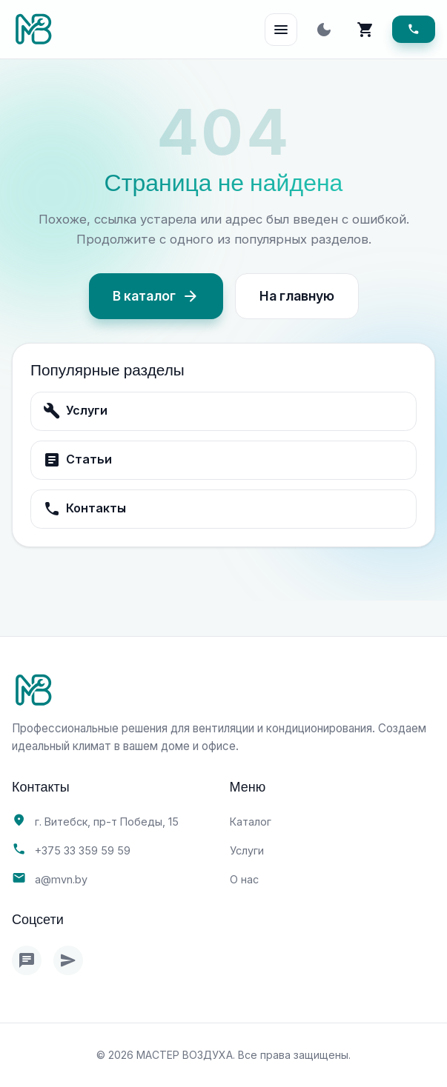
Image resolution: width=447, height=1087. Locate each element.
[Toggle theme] (324, 29)
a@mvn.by (61, 879)
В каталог (156, 296)
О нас (244, 879)
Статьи (77, 460)
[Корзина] (365, 29)
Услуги (75, 411)
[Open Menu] (281, 29)
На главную (296, 296)
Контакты (84, 509)
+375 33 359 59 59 (82, 850)
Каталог (250, 821)
